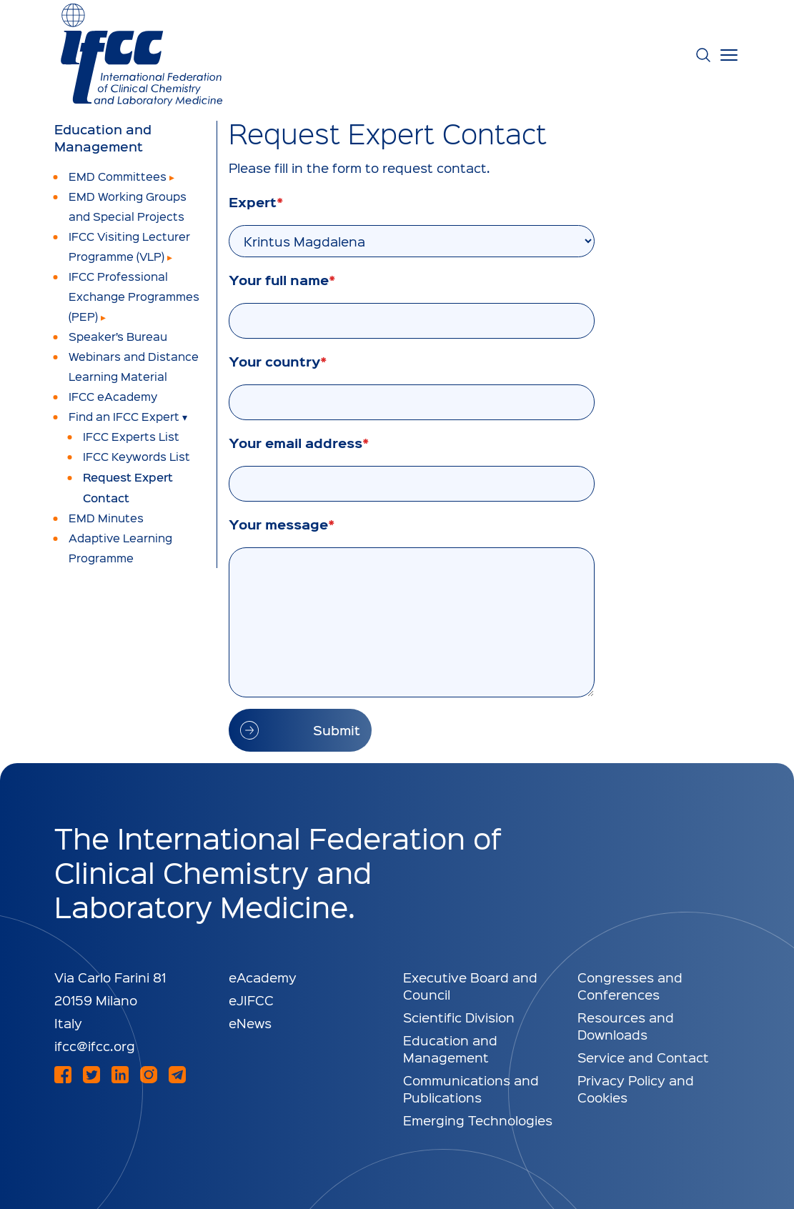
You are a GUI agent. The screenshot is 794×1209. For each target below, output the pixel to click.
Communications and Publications (471, 1088)
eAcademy (263, 977)
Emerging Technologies (477, 1120)
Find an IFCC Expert (124, 416)
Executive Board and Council (470, 985)
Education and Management (103, 138)
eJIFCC (251, 1000)
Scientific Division (459, 1017)
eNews (250, 1023)
